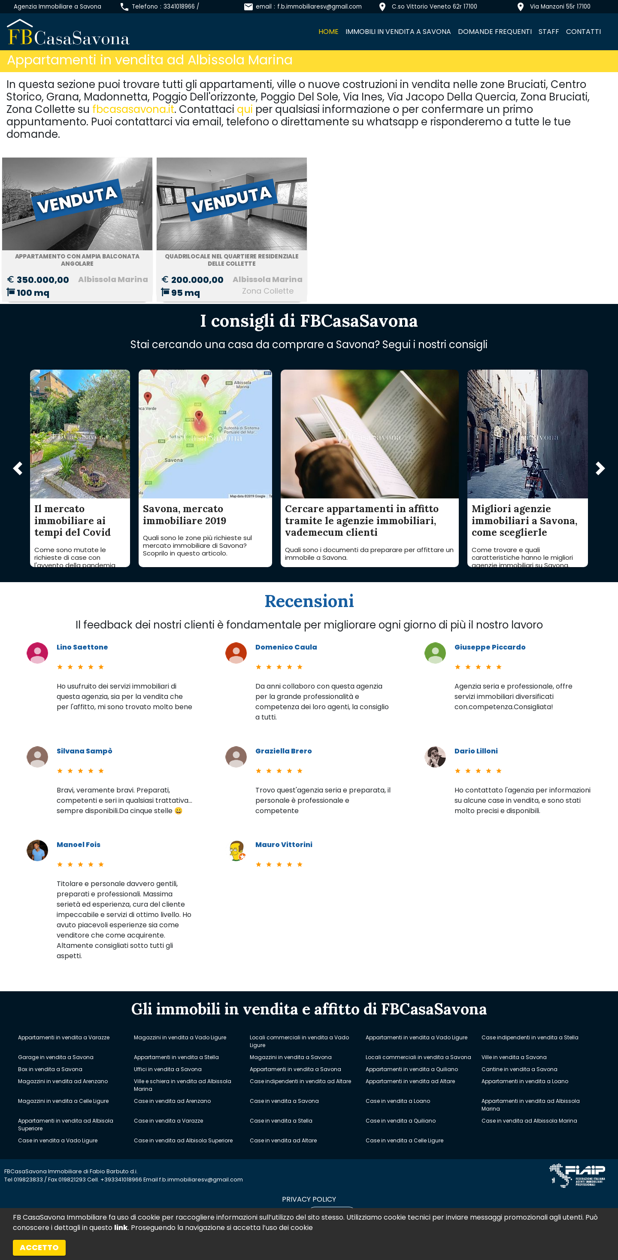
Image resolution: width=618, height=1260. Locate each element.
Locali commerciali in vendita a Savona (418, 1057)
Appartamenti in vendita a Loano (525, 1081)
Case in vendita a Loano (398, 1101)
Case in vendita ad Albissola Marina (529, 1120)
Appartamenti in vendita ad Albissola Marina (531, 1104)
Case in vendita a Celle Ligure (404, 1140)
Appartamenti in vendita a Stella (176, 1057)
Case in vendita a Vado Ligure (57, 1140)
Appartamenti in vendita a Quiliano (412, 1069)
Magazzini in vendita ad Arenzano (63, 1081)
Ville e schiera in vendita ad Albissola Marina (182, 1085)
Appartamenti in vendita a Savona (295, 1069)
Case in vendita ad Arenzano (172, 1101)
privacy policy (309, 1199)
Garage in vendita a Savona (56, 1057)
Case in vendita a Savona (284, 1101)
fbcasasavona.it (133, 109)
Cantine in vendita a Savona (519, 1069)
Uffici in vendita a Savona (168, 1069)
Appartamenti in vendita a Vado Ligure (416, 1037)
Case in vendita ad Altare (283, 1140)
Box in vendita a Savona (50, 1069)
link (121, 1228)
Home (328, 31)
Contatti (583, 31)
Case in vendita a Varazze (168, 1120)
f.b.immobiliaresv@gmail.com (319, 7)
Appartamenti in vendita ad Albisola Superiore (65, 1124)
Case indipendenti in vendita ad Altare (300, 1081)
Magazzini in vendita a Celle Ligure (63, 1101)
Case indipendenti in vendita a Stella (530, 1037)
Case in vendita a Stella (281, 1120)
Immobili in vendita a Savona (398, 31)
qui (245, 109)
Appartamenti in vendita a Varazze (63, 1037)
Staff (549, 31)
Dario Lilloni (476, 751)
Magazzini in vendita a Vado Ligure (180, 1037)
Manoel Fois (78, 845)
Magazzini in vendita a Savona (291, 1057)
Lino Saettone (82, 647)
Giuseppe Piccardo (490, 647)
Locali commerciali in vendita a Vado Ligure (299, 1041)
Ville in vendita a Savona (514, 1057)
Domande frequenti (495, 31)
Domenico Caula (286, 647)
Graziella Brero (283, 751)
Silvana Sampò (84, 751)
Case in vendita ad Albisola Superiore (183, 1140)
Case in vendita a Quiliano (401, 1120)
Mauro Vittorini (283, 845)
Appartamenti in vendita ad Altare (410, 1081)
